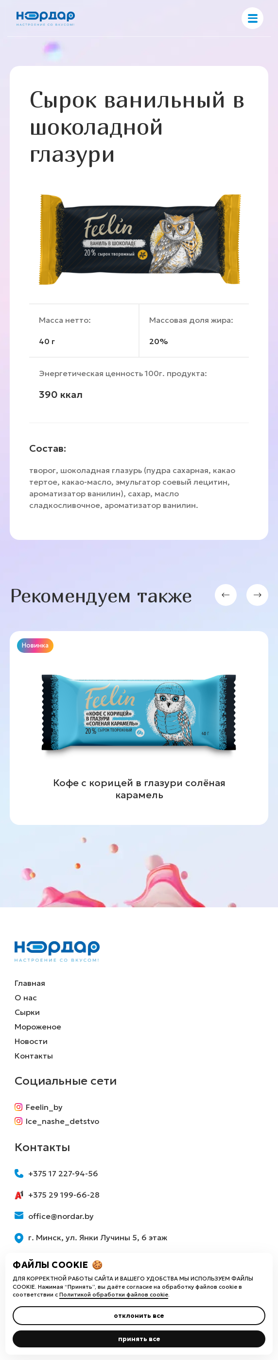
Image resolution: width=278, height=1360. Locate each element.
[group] (139, 728)
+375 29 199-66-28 (57, 1195)
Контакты (34, 1055)
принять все (139, 1339)
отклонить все (139, 1316)
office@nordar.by (54, 1216)
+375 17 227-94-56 (56, 1173)
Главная (30, 983)
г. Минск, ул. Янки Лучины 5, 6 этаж (91, 1238)
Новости (31, 1041)
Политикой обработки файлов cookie (113, 1294)
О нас (26, 997)
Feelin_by (39, 1107)
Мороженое (38, 1026)
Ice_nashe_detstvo (57, 1121)
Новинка (35, 645)
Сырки (27, 1012)
